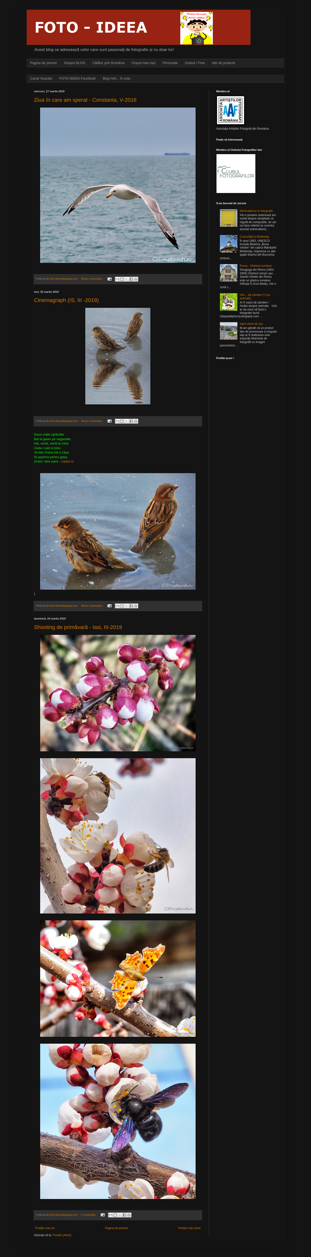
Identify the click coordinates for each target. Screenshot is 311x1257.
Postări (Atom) (62, 1235)
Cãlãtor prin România (108, 63)
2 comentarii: (89, 1214)
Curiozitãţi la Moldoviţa (254, 236)
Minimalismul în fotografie (256, 211)
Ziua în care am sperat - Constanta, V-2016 (85, 100)
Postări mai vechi (189, 1228)
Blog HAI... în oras (116, 78)
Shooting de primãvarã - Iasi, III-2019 (78, 627)
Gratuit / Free (195, 63)
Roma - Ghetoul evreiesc (256, 266)
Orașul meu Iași (144, 63)
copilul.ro (67, 461)
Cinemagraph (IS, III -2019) (66, 300)
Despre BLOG (75, 63)
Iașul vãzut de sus (251, 324)
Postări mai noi (44, 1228)
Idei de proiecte (223, 63)
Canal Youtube (41, 78)
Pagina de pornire (43, 63)
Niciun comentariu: (92, 278)
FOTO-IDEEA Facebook (77, 78)
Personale (170, 63)
